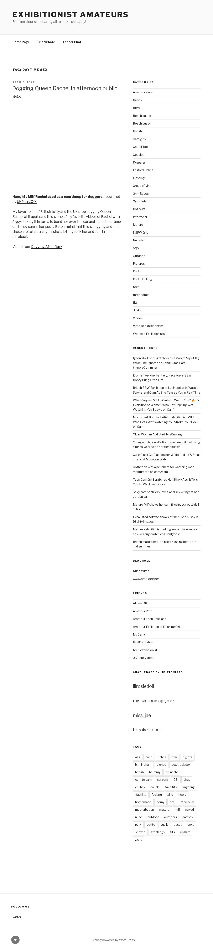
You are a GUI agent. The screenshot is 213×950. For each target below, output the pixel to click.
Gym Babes (141, 193)
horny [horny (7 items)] (160, 802)
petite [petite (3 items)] (151, 824)
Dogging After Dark (46, 247)
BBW (136, 108)
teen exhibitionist (145, 650)
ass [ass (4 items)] (137, 757)
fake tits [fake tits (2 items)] (171, 787)
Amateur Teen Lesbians (149, 619)
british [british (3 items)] (139, 772)
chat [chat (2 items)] (187, 779)
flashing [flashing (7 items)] (140, 794)
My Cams (139, 634)
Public (137, 271)
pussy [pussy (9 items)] (178, 824)
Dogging (139, 162)
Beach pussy (142, 123)
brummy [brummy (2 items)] (154, 772)
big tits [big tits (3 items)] (187, 757)
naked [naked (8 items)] (189, 809)
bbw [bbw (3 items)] (174, 757)
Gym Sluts (140, 201)
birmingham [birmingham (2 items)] (143, 764)
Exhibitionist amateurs (70, 14)
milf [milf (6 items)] (177, 809)
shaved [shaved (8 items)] (140, 832)
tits (135, 302)
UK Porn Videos (143, 658)
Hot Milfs (139, 209)
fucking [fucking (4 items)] (157, 794)
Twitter (16, 917)
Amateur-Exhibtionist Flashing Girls (157, 626)
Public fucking (142, 279)
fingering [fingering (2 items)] (188, 787)
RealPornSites (143, 642)
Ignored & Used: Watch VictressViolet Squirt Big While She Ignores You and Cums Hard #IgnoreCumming (166, 362)
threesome (141, 295)
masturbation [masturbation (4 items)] (144, 809)
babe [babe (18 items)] (149, 757)
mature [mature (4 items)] (164, 809)
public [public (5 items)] (164, 824)
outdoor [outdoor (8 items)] (153, 817)
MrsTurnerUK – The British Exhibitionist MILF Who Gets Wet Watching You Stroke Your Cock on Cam (165, 421)
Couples (138, 154)
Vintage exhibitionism (148, 326)
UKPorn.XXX (27, 202)
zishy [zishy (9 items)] (138, 839)
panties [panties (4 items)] (187, 817)
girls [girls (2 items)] (170, 794)
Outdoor (139, 256)
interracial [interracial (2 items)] (187, 802)
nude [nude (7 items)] (138, 817)
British (137, 131)
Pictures (139, 263)
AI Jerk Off (140, 603)
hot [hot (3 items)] (172, 802)
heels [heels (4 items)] (182, 794)
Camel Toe (140, 146)
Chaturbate (46, 42)
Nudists (138, 240)
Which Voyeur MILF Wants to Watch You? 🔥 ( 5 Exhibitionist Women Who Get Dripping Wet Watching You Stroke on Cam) (166, 404)
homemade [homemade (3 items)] (143, 802)
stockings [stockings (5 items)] (158, 832)
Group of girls (142, 185)
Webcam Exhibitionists (149, 333)
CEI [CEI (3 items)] (175, 779)
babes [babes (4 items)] (162, 757)
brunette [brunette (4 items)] (172, 772)
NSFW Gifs (140, 232)
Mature (138, 224)
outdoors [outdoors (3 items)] (170, 817)
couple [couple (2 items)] (155, 787)
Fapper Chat (72, 42)
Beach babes (142, 115)
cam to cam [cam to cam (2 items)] (143, 779)
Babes (137, 100)
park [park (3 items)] (138, 824)
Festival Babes (143, 170)
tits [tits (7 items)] (172, 832)
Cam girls (139, 139)
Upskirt (138, 310)
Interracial (140, 217)
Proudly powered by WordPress (113, 940)
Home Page (21, 42)
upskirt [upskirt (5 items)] (185, 832)
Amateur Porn (142, 611)
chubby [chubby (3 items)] (140, 787)
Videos (138, 318)
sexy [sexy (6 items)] (190, 824)
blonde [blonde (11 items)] (161, 764)
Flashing (139, 178)
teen (136, 287)
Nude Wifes (141, 571)
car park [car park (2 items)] (162, 779)
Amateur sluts (143, 92)
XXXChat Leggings (146, 579)
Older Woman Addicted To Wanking (157, 434)
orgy (136, 248)
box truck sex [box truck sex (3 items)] (181, 764)
